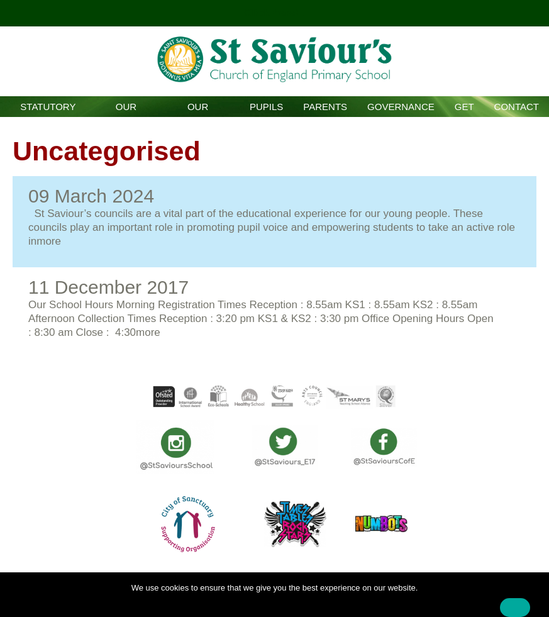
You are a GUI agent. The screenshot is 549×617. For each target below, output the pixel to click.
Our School (126, 109)
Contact (516, 106)
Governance (401, 106)
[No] (533, 598)
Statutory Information (47, 109)
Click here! (273, 13)
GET (464, 106)
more (48, 241)
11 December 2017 (108, 287)
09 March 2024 (91, 196)
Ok (515, 607)
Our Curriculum (198, 109)
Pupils (266, 106)
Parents (325, 106)
